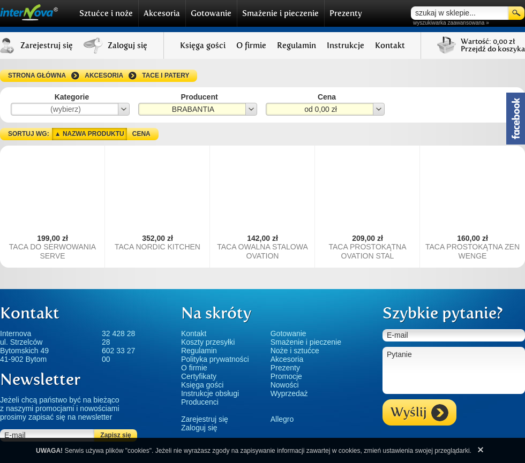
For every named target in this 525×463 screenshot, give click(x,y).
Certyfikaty (198, 376)
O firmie (251, 45)
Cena (141, 134)
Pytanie (453, 370)
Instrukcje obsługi (210, 393)
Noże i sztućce (295, 350)
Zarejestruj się (204, 419)
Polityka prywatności (215, 359)
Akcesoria (162, 13)
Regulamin (296, 45)
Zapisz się (115, 435)
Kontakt (390, 45)
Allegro (282, 419)
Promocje (286, 376)
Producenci (200, 402)
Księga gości (203, 45)
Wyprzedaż (289, 393)
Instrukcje (345, 45)
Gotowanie (211, 13)
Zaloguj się (199, 427)
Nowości (285, 385)
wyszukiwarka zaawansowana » (451, 23)
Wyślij (419, 412)
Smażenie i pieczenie (280, 13)
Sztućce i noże (106, 13)
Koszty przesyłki (208, 342)
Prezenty (345, 13)
